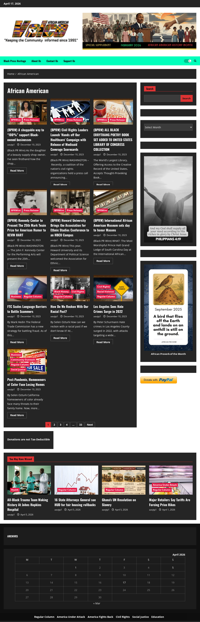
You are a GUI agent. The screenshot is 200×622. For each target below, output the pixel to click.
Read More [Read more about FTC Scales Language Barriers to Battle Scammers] (18, 340)
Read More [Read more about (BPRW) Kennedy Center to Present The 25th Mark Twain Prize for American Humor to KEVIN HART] (18, 263)
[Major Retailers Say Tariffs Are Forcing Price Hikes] (171, 479)
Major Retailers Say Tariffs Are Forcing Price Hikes (167, 500)
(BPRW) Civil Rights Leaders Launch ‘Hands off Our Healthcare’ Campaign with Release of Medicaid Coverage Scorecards (68, 138)
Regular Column (33, 296)
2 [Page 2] (54, 423)
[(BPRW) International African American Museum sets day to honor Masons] (113, 202)
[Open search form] (195, 60)
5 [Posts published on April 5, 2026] (173, 561)
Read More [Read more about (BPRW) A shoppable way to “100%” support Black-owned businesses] (18, 168)
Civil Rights (78, 291)
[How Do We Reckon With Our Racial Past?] (70, 288)
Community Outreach (23, 359)
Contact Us (52, 61)
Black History (61, 291)
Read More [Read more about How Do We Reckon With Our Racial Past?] (61, 336)
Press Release (31, 119)
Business (16, 296)
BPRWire (16, 119)
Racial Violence (105, 291)
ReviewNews (131, 618)
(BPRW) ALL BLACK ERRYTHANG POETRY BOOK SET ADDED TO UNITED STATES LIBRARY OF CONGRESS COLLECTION (112, 136)
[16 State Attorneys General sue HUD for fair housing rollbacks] (76, 479)
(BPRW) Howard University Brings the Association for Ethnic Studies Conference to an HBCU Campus (70, 226)
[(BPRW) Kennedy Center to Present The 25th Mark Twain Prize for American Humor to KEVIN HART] (27, 202)
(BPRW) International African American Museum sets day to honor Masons (111, 224)
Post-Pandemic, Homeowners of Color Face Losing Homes (26, 381)
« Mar (96, 596)
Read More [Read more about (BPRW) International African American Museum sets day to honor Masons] (104, 258)
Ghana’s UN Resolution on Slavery (121, 498)
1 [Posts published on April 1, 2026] (75, 561)
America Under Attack (165, 483)
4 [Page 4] (67, 423)
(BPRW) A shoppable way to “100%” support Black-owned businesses (25, 134)
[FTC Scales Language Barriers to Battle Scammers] (27, 288)
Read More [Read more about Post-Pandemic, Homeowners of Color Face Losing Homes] (18, 413)
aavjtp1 (11, 143)
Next (90, 423)
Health (14, 488)
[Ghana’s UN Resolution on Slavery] (123, 479)
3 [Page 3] (60, 423)
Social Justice (18, 369)
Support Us (69, 61)
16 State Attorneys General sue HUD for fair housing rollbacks (76, 500)
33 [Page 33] (80, 423)
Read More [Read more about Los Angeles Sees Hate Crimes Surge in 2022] (104, 340)
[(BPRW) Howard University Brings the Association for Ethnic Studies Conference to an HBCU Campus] (70, 202)
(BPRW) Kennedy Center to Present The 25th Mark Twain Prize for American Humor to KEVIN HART (24, 226)
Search (149, 89)
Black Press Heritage (15, 61)
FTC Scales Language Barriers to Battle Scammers (26, 308)
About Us (36, 61)
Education (157, 610)
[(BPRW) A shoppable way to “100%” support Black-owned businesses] (27, 112)
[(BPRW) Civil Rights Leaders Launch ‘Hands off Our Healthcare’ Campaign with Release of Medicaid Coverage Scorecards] (70, 112)
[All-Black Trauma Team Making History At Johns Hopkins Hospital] (29, 479)
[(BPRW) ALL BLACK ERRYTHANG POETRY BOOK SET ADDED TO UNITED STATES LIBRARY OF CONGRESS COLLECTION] (113, 112)
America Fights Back (100, 610)
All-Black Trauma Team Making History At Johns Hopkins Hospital (27, 500)
